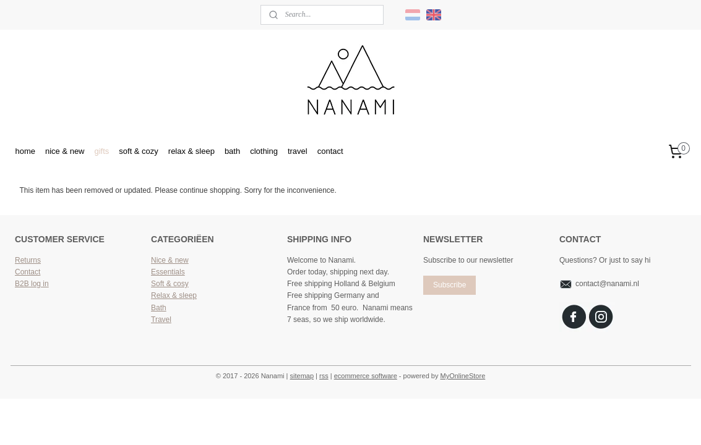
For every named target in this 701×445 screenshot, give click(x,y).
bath (232, 151)
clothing (264, 151)
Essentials (168, 272)
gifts (101, 151)
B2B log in (32, 283)
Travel (161, 319)
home (25, 151)
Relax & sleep (174, 295)
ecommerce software (365, 375)
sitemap (302, 375)
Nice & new (170, 260)
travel (297, 151)
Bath (158, 307)
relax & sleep (191, 151)
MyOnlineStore (463, 375)
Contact (27, 272)
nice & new (65, 151)
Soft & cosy (170, 283)
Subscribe (449, 285)
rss (324, 375)
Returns (28, 260)
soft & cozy (138, 151)
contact (330, 151)
